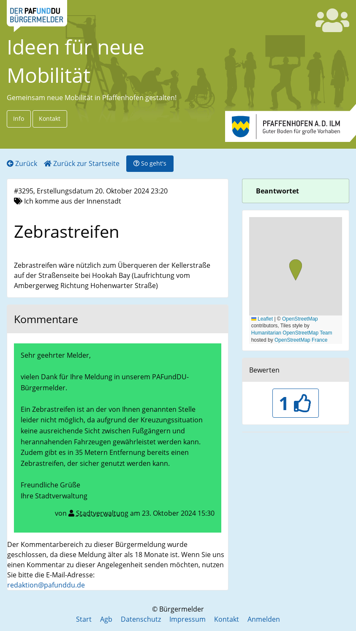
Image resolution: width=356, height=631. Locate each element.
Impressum (187, 619)
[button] (295, 271)
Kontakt (49, 118)
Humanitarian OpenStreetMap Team (291, 333)
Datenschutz (141, 619)
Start (84, 619)
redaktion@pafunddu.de (46, 585)
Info (18, 118)
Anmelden (263, 619)
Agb (106, 619)
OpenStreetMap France (300, 340)
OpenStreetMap (300, 319)
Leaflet (262, 319)
